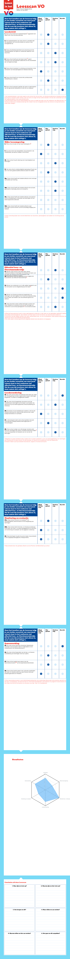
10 (16, 662)
